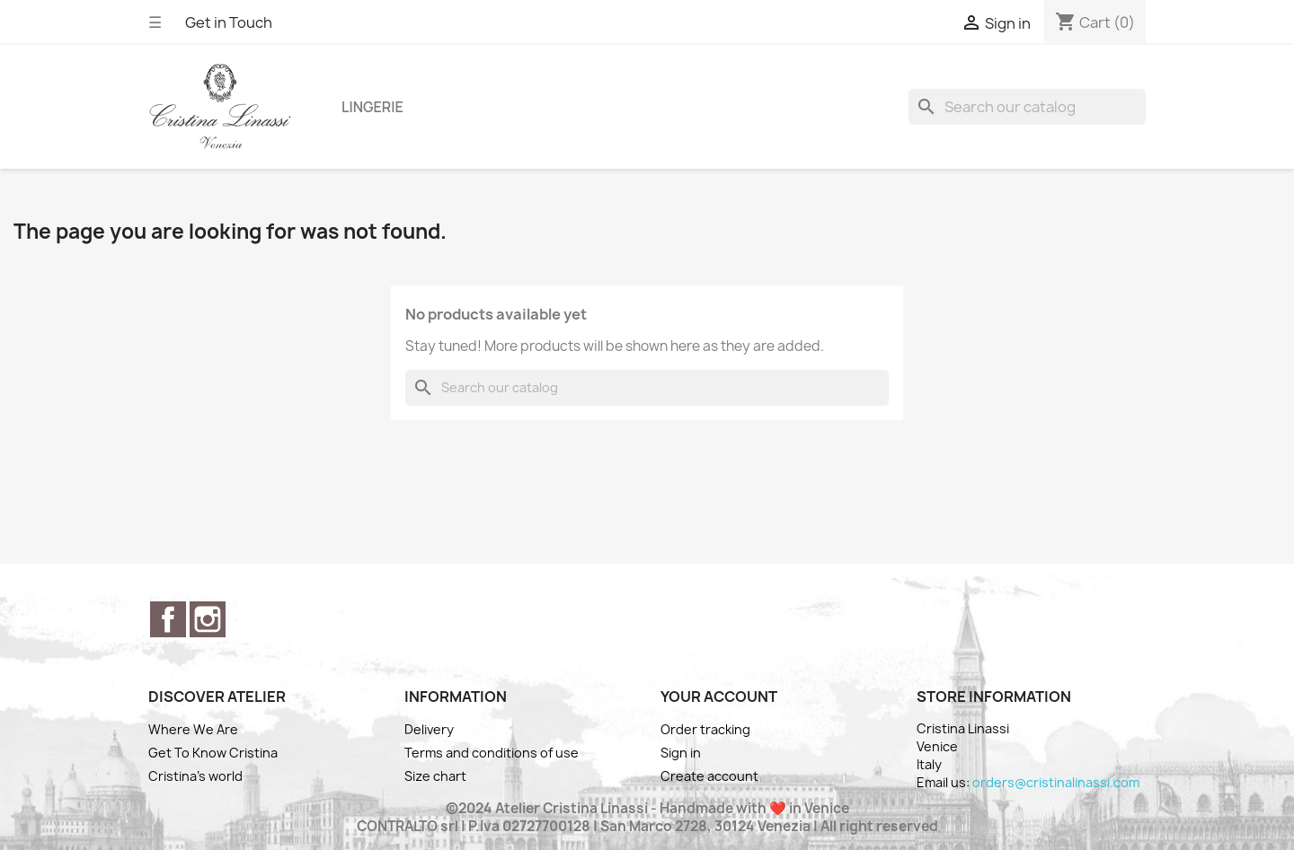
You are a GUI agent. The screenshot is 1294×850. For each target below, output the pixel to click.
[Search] (1027, 107)
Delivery (429, 729)
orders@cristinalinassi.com (1055, 782)
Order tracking (705, 729)
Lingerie (372, 107)
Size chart (435, 775)
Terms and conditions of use (491, 752)
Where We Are (193, 729)
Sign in (680, 752)
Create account (709, 775)
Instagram (208, 619)
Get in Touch (228, 22)
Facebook (168, 619)
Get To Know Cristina (213, 752)
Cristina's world (195, 775)
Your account (718, 696)
